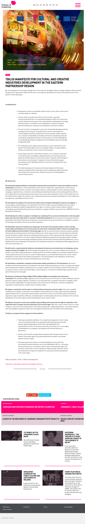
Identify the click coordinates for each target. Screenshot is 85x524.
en (34, 5)
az (41, 5)
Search (45, 507)
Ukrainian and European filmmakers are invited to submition (28, 407)
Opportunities (7, 403)
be (47, 5)
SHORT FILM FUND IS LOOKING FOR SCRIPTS (73, 473)
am (44, 5)
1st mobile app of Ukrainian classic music (31, 434)
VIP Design (11, 518)
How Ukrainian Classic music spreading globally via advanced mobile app (31, 443)
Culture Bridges (68, 507)
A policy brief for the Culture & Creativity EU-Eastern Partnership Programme (32, 486)
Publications (6, 507)
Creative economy (8, 415)
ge (50, 5)
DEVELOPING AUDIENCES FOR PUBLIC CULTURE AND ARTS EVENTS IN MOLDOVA (32, 476)
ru (38, 5)
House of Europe (7, 509)
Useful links (26, 507)
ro (53, 5)
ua (57, 5)
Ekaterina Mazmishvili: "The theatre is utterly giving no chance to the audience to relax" (73, 437)
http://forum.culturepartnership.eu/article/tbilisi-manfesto (23, 364)
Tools (8, 75)
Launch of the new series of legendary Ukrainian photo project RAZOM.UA (33, 419)
